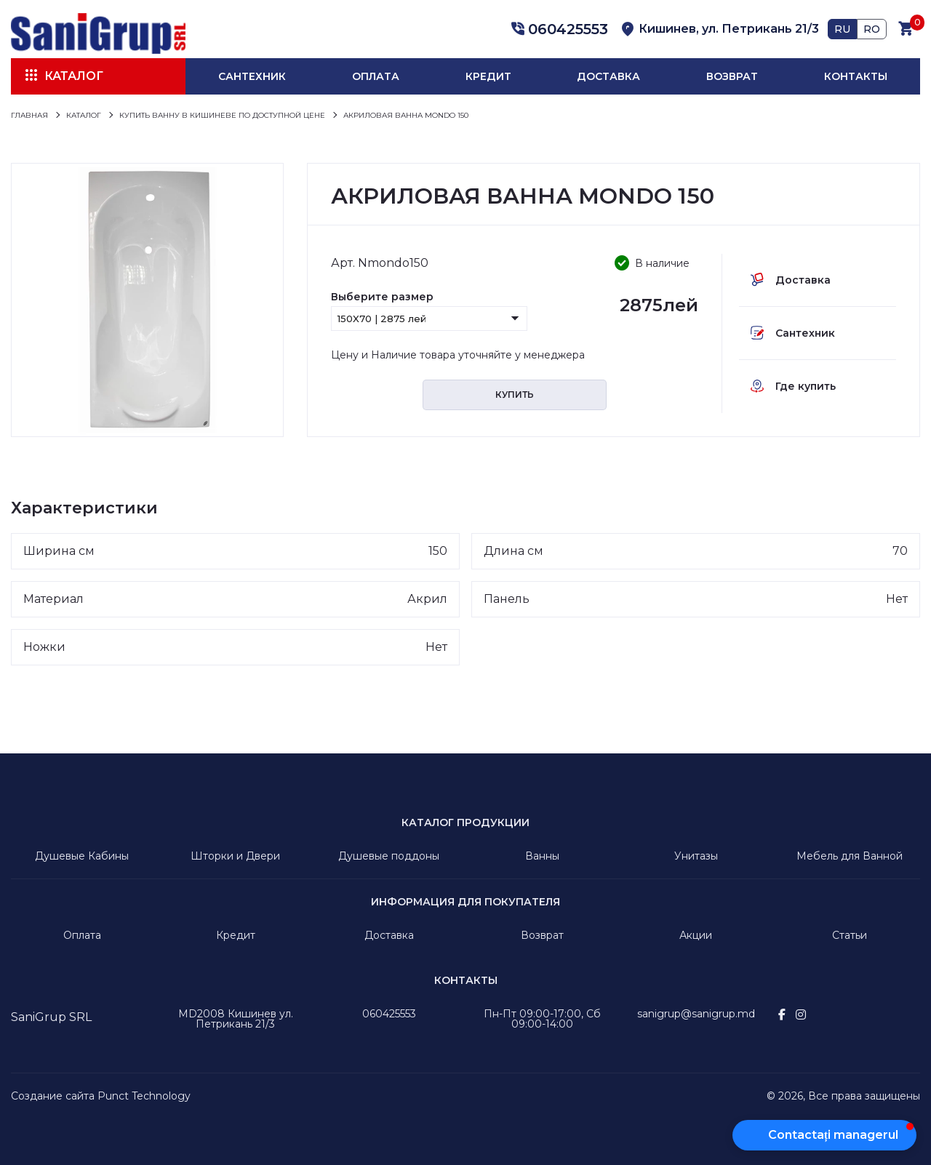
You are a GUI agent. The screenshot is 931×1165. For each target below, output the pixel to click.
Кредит (488, 76)
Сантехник (252, 76)
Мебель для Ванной (849, 856)
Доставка (608, 76)
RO (871, 29)
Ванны (542, 856)
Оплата (375, 76)
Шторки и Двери (235, 856)
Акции (695, 935)
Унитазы (696, 856)
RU (842, 29)
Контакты (855, 76)
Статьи (849, 935)
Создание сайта (53, 1095)
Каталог (73, 76)
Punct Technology (144, 1095)
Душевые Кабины (82, 856)
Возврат (732, 76)
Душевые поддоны (388, 856)
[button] (557, 29)
